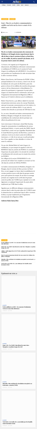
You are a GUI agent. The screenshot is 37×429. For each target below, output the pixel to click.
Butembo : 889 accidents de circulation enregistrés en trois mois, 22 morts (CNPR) (18, 260)
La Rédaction (18, 32)
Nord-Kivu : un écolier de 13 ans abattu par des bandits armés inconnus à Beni (16, 264)
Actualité (4, 19)
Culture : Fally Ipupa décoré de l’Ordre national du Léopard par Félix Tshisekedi (18, 251)
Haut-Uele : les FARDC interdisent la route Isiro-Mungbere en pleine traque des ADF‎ (18, 247)
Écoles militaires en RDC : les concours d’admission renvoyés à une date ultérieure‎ (18, 243)
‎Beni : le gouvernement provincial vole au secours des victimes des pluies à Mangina (18, 255)
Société (12, 19)
